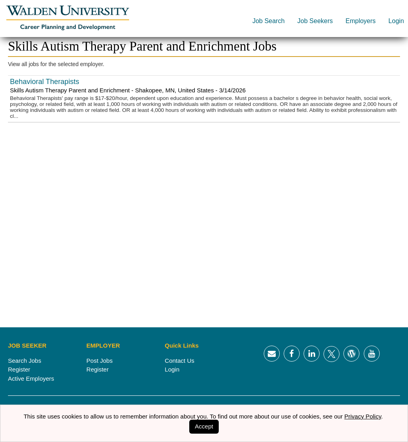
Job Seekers (315, 21)
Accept (204, 426)
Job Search (268, 21)
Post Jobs (99, 360)
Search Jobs (24, 360)
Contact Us (179, 360)
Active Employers (31, 378)
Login (396, 21)
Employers (360, 21)
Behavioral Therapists (44, 82)
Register (19, 369)
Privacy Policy (362, 416)
